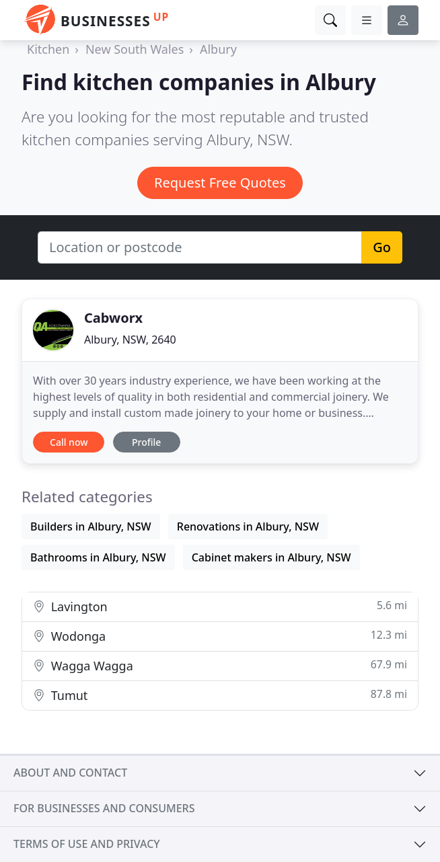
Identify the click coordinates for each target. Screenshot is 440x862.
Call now (68, 442)
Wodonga (220, 635)
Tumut (220, 695)
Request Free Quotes (220, 182)
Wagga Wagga (220, 665)
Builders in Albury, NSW (90, 526)
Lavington (220, 606)
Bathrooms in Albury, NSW (98, 557)
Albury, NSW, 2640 (130, 339)
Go (382, 247)
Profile (146, 442)
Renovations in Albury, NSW (248, 526)
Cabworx (113, 318)
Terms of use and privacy (86, 843)
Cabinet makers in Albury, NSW (271, 557)
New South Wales (134, 49)
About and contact (70, 772)
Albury (218, 49)
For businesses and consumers (103, 808)
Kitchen (48, 49)
